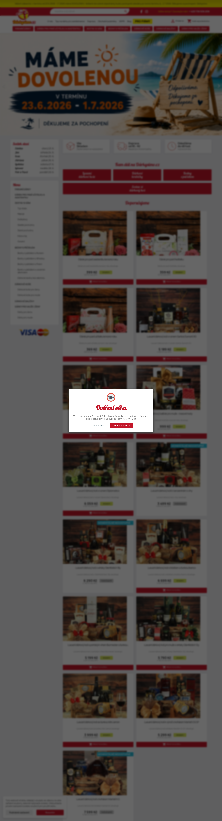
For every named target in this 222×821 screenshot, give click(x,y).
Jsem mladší (98, 425)
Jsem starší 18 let (121, 425)
